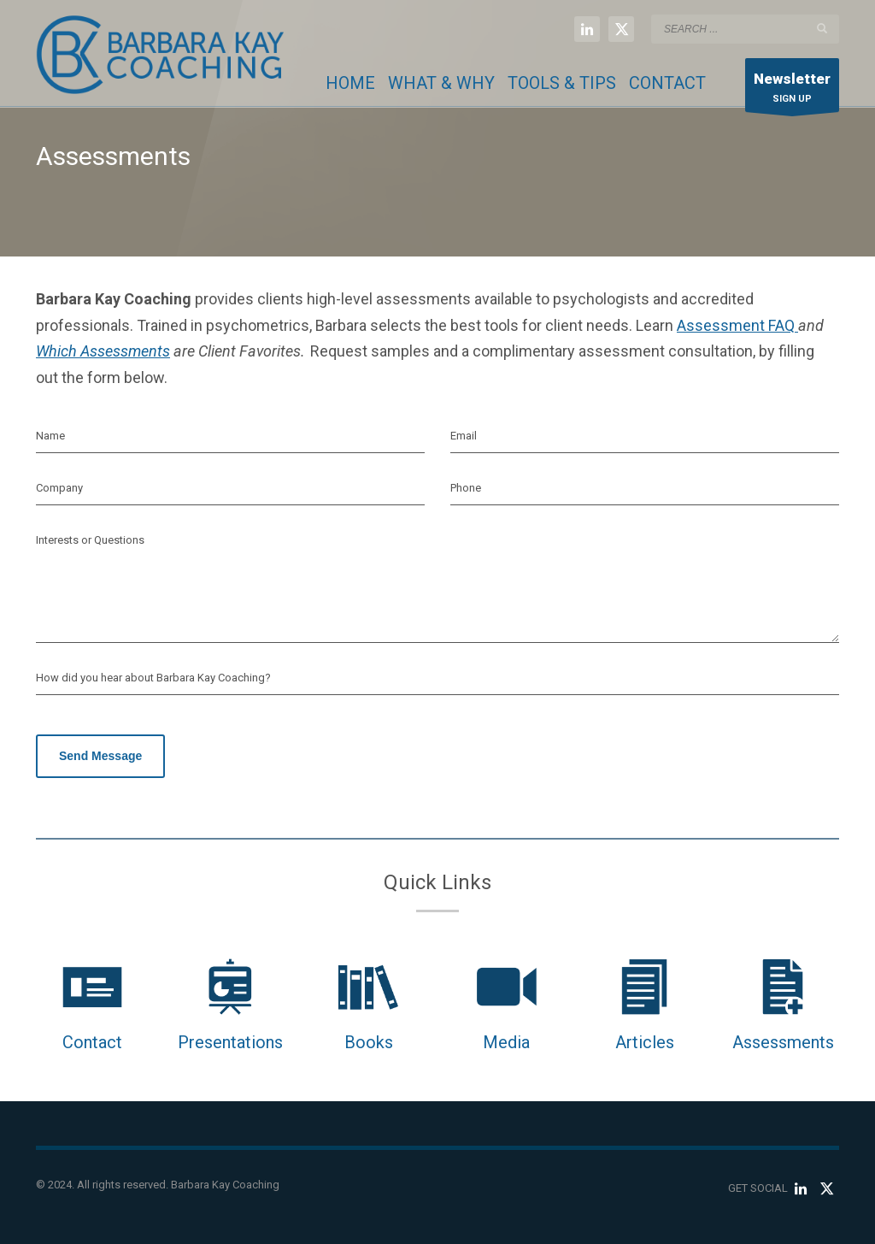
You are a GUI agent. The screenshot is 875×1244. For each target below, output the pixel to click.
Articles (644, 1042)
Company (59, 487)
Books (368, 1042)
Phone (465, 487)
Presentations (230, 1042)
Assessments (783, 1042)
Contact (92, 1042)
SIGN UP (792, 89)
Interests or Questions (90, 540)
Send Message (100, 756)
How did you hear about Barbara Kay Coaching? (153, 677)
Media (506, 1042)
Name (50, 435)
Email (463, 435)
